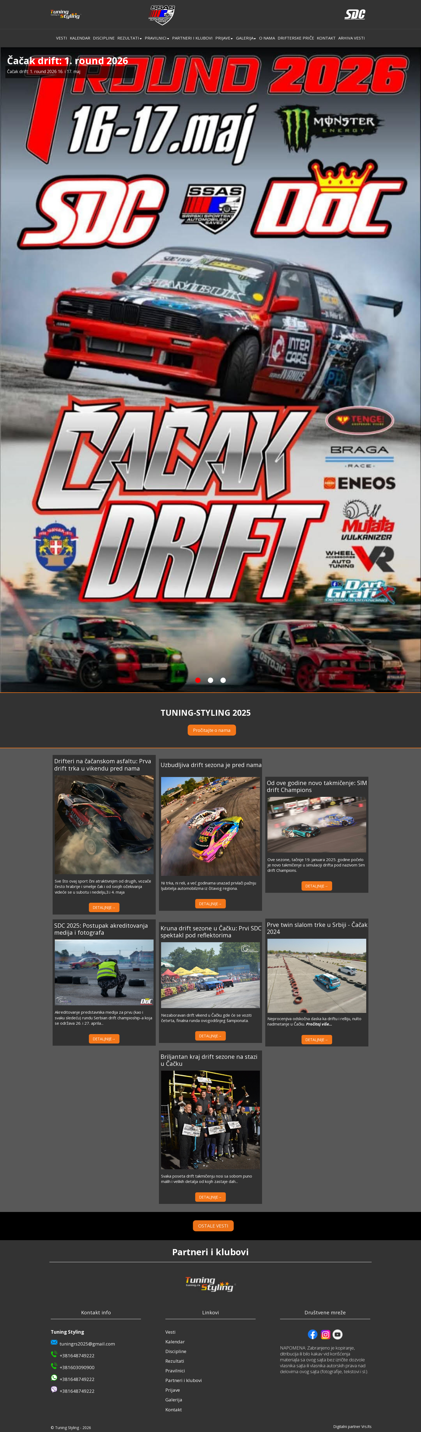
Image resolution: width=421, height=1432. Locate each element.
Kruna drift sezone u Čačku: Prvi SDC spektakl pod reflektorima (211, 931)
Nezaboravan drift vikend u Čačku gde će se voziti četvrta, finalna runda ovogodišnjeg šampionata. (206, 1017)
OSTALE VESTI (231, 1226)
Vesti (61, 38)
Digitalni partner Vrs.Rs (352, 1426)
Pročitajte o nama (212, 730)
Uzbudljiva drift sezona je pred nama (211, 765)
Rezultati (128, 38)
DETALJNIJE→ (104, 907)
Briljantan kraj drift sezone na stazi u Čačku (209, 1060)
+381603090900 (77, 1367)
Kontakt (326, 38)
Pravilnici (155, 38)
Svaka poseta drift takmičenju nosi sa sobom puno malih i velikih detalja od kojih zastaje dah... (206, 1178)
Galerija (244, 38)
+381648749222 (77, 1355)
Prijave (222, 38)
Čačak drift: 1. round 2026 (67, 60)
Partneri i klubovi (192, 38)
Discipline (104, 38)
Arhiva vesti (351, 38)
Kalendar (80, 38)
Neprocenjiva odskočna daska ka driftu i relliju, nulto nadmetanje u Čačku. (314, 1021)
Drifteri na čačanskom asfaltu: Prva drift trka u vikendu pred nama (102, 764)
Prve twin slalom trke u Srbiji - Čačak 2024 (317, 928)
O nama (267, 38)
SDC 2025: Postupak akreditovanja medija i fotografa (101, 929)
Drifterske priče (296, 38)
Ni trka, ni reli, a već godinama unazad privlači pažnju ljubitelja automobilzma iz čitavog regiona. (208, 885)
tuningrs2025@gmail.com (87, 1344)
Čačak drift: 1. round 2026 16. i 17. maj (43, 71)
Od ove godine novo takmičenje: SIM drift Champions (317, 786)
